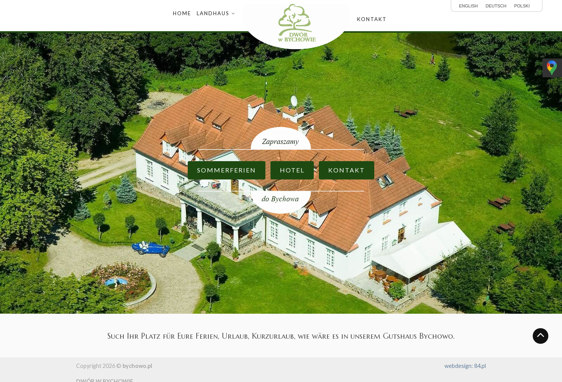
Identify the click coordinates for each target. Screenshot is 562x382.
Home (182, 13)
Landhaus (213, 13)
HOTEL (292, 170)
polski (522, 6)
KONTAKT (346, 170)
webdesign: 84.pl (465, 365)
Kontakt (372, 19)
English (468, 6)
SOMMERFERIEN (226, 170)
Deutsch (496, 6)
